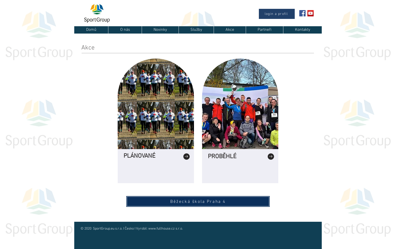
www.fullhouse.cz (161, 229)
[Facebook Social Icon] (302, 13)
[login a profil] (277, 14)
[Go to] (186, 156)
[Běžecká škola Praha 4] (198, 201)
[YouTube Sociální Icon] (310, 13)
